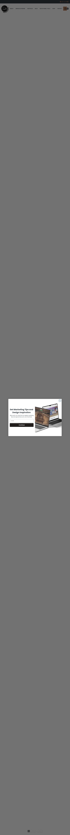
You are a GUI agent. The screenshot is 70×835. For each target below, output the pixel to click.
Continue (22, 425)
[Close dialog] (60, 400)
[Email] (22, 420)
